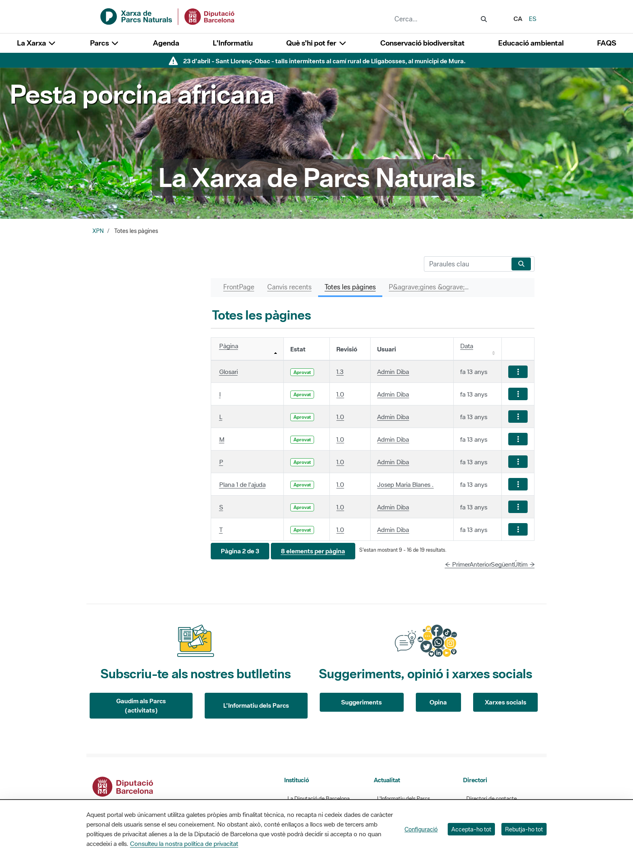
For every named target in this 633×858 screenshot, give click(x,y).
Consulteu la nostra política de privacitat (184, 843)
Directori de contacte (491, 798)
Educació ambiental (531, 43)
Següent (502, 564)
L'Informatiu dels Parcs (256, 705)
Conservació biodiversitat (422, 43)
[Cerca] (466, 264)
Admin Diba (393, 372)
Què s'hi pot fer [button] (316, 43)
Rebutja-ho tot (524, 829)
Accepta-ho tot (471, 829)
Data (466, 346)
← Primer (457, 564)
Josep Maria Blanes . (405, 484)
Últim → (524, 564)
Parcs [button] (104, 43)
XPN (98, 231)
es (533, 19)
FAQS (606, 43)
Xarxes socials (505, 702)
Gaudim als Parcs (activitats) (141, 705)
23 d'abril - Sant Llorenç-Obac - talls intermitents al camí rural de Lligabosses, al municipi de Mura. (324, 61)
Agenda (166, 43)
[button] (240, 551)
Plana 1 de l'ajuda (242, 484)
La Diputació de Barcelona (318, 798)
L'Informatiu (233, 43)
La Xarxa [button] (37, 43)
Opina (438, 702)
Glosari (228, 372)
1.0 (340, 394)
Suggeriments (361, 702)
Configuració (421, 829)
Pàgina (228, 346)
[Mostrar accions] (518, 372)
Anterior (480, 564)
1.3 (340, 372)
